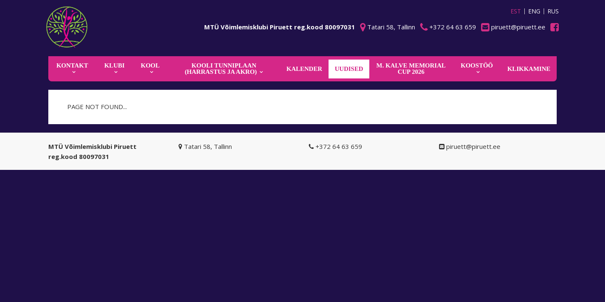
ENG (534, 11)
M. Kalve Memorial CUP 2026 (411, 68)
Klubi (114, 65)
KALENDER (304, 68)
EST (515, 11)
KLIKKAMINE (528, 68)
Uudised (349, 68)
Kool (150, 65)
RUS (553, 11)
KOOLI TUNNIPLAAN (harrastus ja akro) (221, 68)
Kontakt (72, 65)
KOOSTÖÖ (477, 65)
